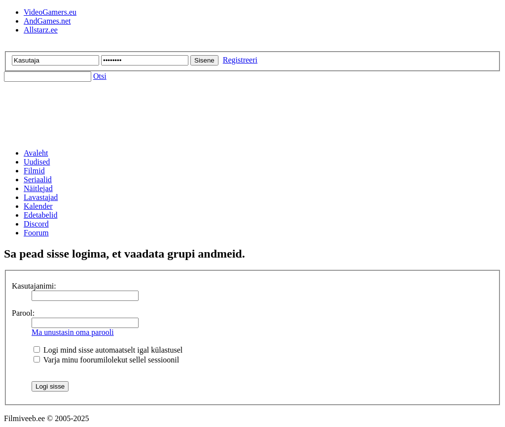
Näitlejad (38, 188)
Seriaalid (38, 179)
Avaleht (36, 153)
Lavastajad (41, 197)
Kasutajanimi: (34, 286)
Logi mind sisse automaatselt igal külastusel (108, 350)
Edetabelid (40, 215)
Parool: (23, 313)
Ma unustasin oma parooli (73, 332)
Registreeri (240, 60)
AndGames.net (47, 21)
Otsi (100, 76)
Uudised (37, 162)
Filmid (34, 170)
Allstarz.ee (41, 30)
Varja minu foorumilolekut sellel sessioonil (106, 360)
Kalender (38, 206)
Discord (36, 224)
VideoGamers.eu (50, 12)
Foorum (36, 233)
